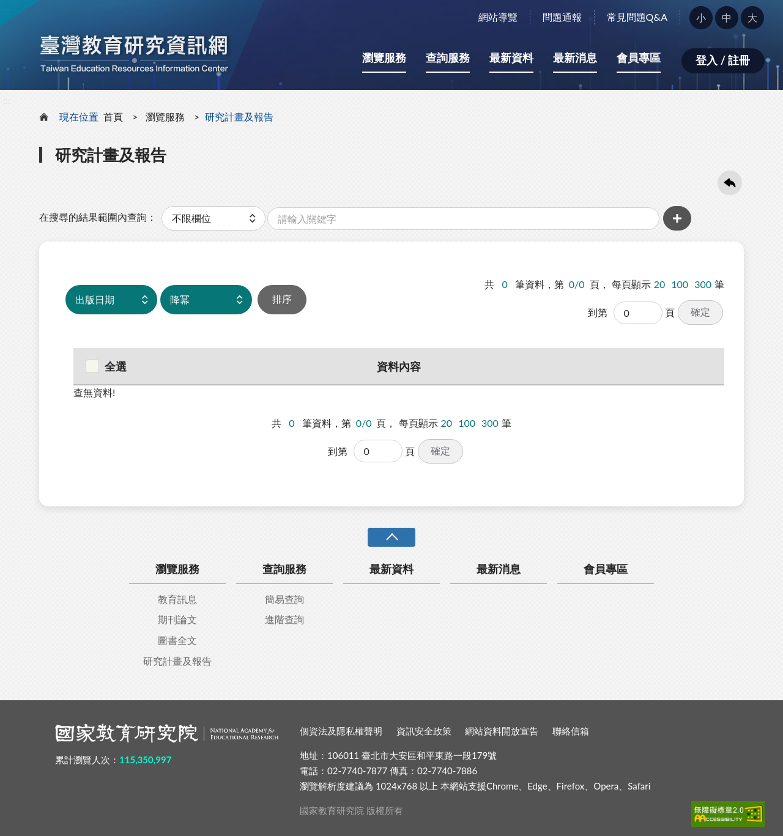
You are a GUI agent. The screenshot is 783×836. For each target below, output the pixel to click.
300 (702, 284)
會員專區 (639, 57)
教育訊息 (177, 599)
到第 (597, 312)
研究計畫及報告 (177, 661)
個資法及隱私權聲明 (341, 730)
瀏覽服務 (384, 57)
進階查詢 (284, 619)
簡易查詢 (284, 599)
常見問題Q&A (637, 17)
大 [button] (752, 17)
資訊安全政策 (423, 730)
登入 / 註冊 (723, 60)
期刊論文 (177, 619)
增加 (677, 218)
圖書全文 (177, 640)
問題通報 (562, 17)
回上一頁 (730, 183)
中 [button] (727, 17)
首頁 (113, 116)
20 (660, 284)
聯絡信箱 (570, 730)
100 (679, 284)
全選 (106, 366)
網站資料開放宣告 (501, 730)
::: (6, 10)
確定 (700, 311)
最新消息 (575, 57)
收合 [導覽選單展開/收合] (391, 537)
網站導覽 (498, 17)
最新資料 (511, 57)
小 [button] (701, 17)
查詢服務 (448, 57)
